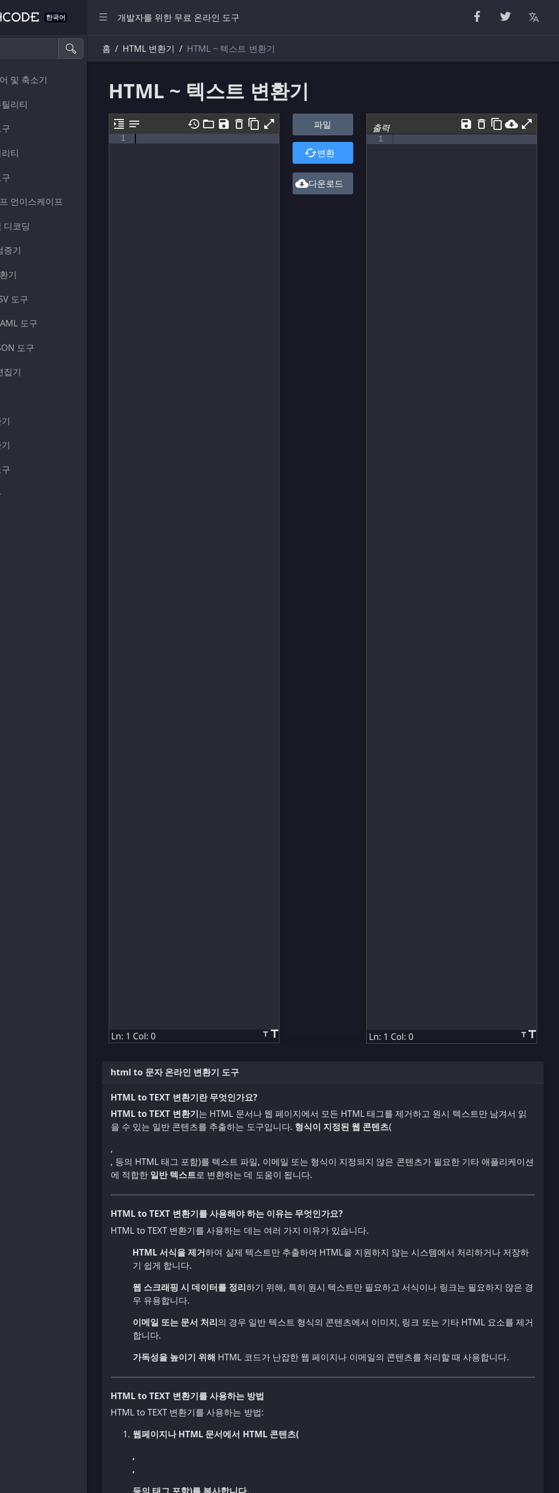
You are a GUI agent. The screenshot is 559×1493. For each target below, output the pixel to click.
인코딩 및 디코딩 (46, 226)
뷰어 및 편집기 (41, 372)
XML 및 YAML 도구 (49, 323)
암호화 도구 (36, 177)
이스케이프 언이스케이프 (62, 201)
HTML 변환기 (39, 275)
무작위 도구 (36, 128)
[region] (74, 764)
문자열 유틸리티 (45, 104)
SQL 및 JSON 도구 (48, 348)
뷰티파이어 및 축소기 (54, 80)
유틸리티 (30, 396)
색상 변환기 (36, 445)
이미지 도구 (36, 469)
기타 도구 (31, 493)
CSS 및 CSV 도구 (45, 299)
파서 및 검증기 (41, 250)
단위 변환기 (36, 421)
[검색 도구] (62, 48)
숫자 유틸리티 (40, 153)
